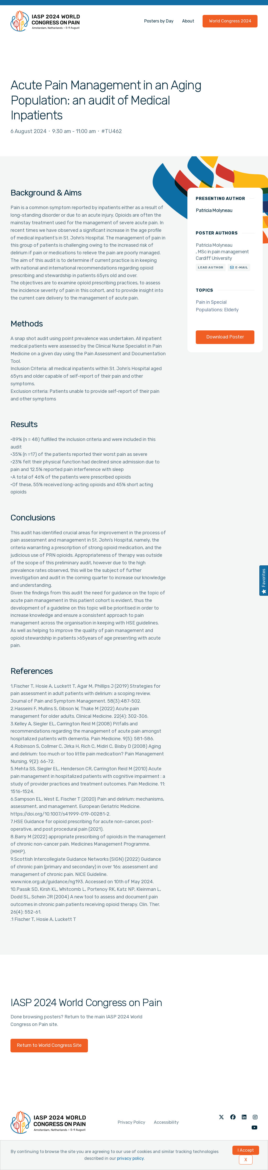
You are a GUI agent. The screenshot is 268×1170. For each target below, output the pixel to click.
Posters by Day (159, 21)
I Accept (246, 1150)
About (188, 21)
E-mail (241, 267)
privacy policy (130, 1158)
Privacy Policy (131, 1122)
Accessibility (166, 1122)
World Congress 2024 (230, 21)
